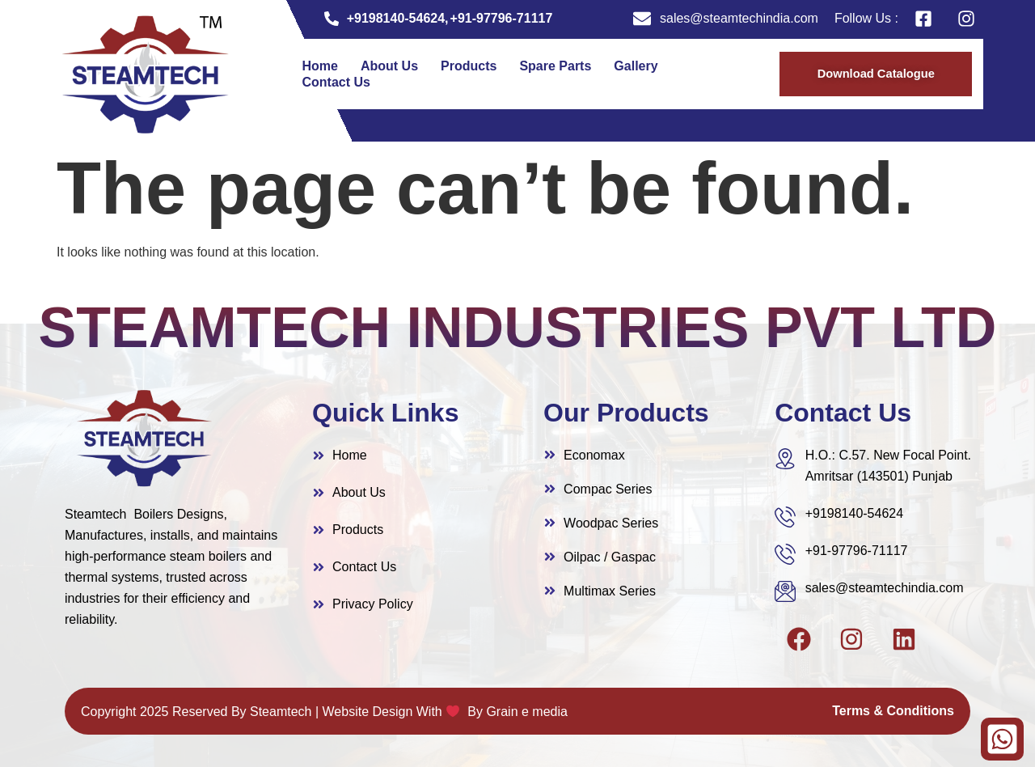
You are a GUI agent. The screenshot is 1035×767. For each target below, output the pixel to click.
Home (320, 66)
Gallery (635, 66)
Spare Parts (555, 66)
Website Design (368, 711)
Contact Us (336, 82)
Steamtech (280, 711)
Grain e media (527, 711)
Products (468, 66)
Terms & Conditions (893, 711)
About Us (389, 66)
